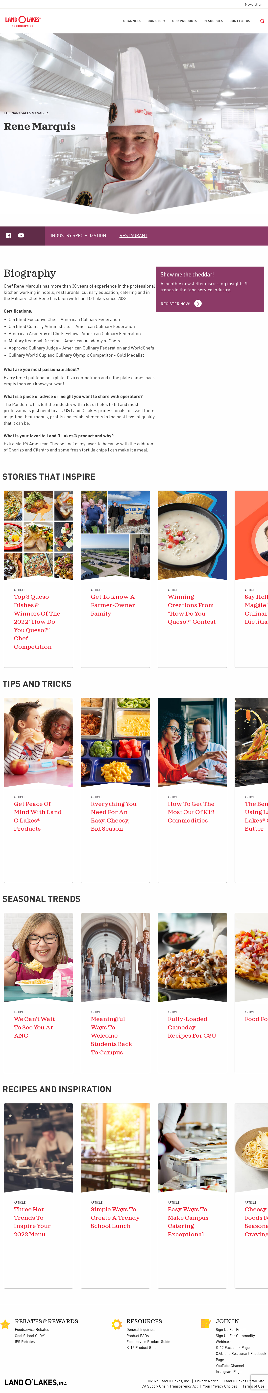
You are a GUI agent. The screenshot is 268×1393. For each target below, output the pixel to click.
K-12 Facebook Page (233, 1348)
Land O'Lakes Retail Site (244, 1381)
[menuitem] (132, 21)
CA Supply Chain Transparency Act (170, 1387)
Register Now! (175, 304)
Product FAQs (137, 1336)
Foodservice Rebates (32, 1330)
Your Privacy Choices (220, 1387)
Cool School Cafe (30, 1336)
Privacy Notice (207, 1381)
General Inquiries (140, 1330)
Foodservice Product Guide (148, 1342)
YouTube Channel (230, 1366)
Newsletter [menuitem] (253, 4)
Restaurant (133, 235)
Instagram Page (229, 1372)
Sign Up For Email (230, 1330)
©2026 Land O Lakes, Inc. (168, 1381)
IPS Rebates (25, 1342)
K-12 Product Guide (142, 1348)
